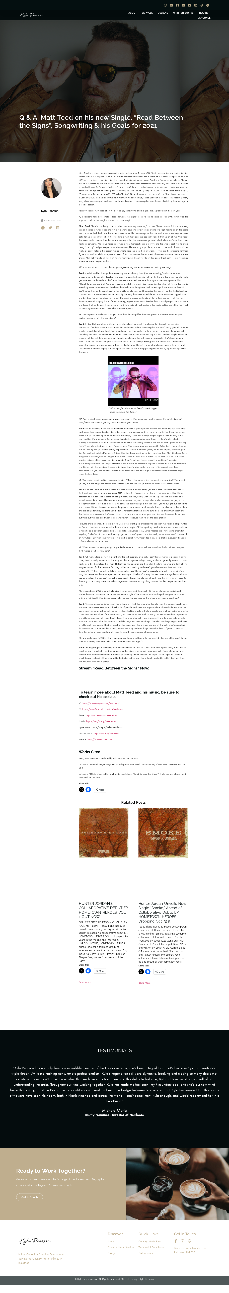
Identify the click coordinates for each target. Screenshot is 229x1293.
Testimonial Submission (151, 1256)
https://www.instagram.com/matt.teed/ (100, 703)
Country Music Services (121, 1256)
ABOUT (132, 13)
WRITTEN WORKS (183, 13)
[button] (43, 228)
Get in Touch (32, 1201)
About (111, 1250)
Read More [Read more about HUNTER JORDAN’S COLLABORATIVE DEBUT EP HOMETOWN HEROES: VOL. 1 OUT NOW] (85, 982)
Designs (112, 1262)
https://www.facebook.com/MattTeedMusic (102, 709)
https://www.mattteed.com (100, 739)
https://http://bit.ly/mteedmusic (100, 721)
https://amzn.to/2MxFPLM (106, 733)
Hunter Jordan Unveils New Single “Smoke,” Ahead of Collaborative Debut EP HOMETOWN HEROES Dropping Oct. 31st (162, 912)
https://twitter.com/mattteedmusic (101, 715)
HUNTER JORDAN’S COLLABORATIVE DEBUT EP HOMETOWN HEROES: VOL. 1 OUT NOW (103, 910)
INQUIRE (203, 13)
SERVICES (147, 13)
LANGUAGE (204, 18)
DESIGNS (163, 13)
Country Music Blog (150, 1250)
